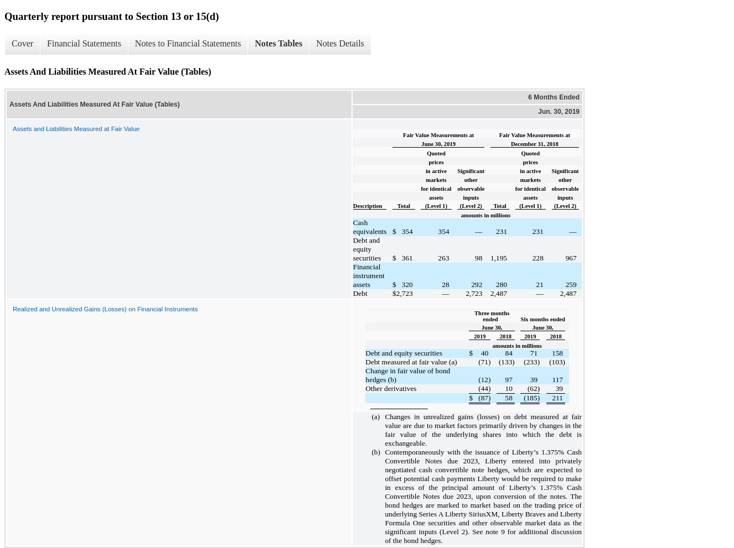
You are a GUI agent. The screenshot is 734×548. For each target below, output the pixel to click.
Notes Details (340, 43)
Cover (22, 43)
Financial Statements (84, 43)
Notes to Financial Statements (188, 43)
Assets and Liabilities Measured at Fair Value (76, 129)
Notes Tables (278, 43)
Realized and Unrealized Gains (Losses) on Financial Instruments (105, 309)
